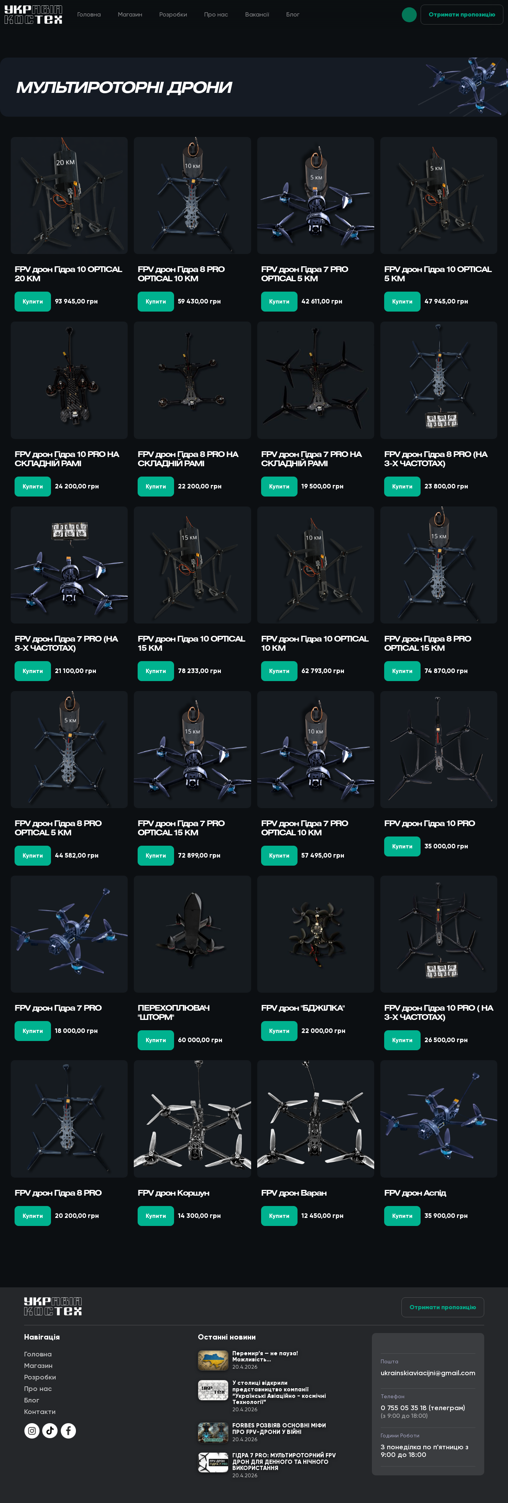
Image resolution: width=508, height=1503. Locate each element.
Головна (89, 14)
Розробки (173, 14)
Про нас (216, 14)
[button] (409, 14)
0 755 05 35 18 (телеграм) (423, 1408)
